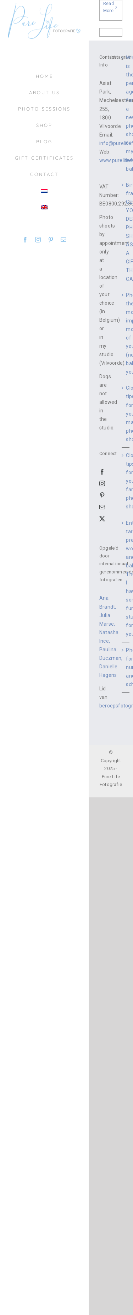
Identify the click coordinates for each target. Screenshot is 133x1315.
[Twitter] (102, 519)
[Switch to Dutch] (44, 191)
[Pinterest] (102, 495)
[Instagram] (102, 483)
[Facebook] (102, 472)
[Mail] (102, 507)
